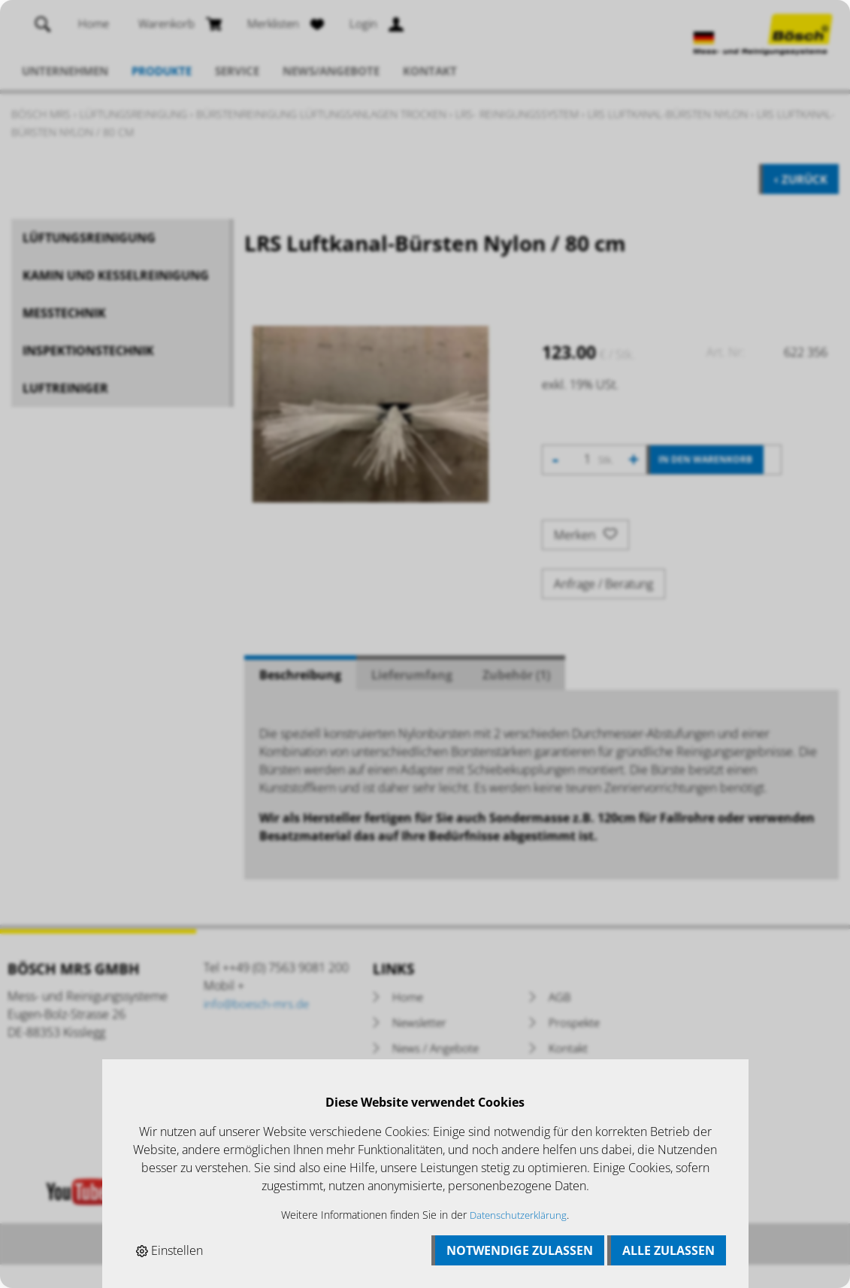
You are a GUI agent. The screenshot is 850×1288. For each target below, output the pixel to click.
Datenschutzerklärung (518, 1215)
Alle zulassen (668, 1250)
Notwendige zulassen (519, 1250)
